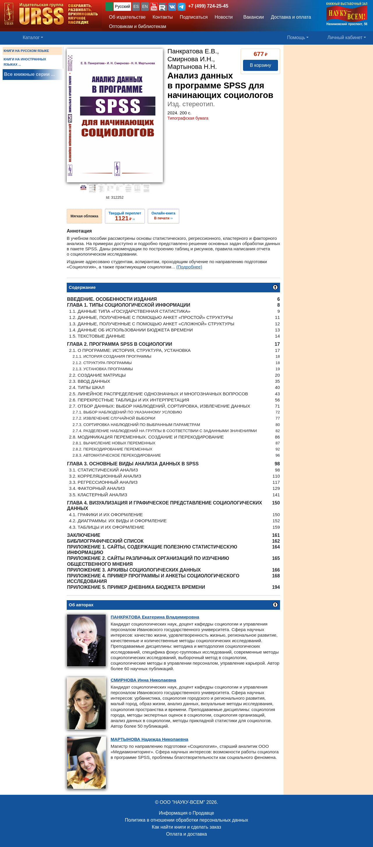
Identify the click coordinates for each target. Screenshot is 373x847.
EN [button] (145, 6)
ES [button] (136, 6)
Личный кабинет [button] (345, 37)
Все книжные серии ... (29, 74)
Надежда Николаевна (149, 739)
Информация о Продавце (186, 813)
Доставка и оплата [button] (291, 17)
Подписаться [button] (194, 17)
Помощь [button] (296, 37)
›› (125, 216)
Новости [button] (224, 17)
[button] (154, 7)
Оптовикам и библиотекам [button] (137, 26)
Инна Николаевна (143, 679)
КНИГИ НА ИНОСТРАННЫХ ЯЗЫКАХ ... (24, 61)
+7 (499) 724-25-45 (208, 6)
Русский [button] (122, 6)
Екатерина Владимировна (155, 616)
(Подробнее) (189, 266)
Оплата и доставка (186, 834)
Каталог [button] (31, 37)
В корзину (260, 65)
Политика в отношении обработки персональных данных (186, 820)
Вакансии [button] (252, 17)
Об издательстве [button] (127, 17)
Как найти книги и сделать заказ (186, 827)
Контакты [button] (163, 17)
